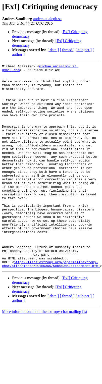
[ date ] (53, 50)
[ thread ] (67, 50)
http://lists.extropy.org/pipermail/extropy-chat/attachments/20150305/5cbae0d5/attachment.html (51, 304)
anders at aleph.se (47, 19)
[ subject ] (84, 50)
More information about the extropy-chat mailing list (44, 352)
